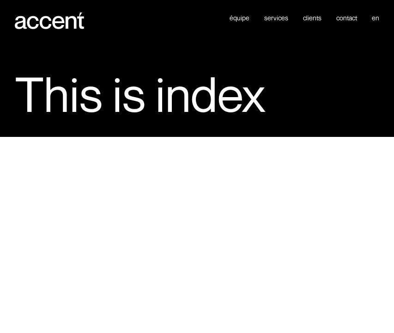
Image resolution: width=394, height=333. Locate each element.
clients (312, 18)
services (276, 18)
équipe (239, 18)
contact (346, 18)
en (375, 18)
